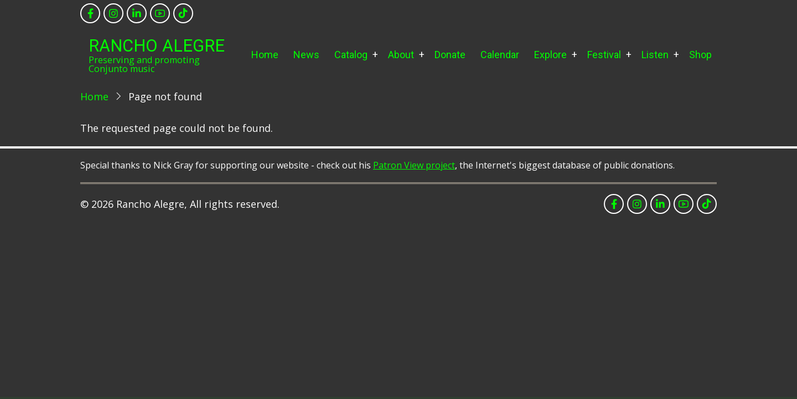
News (306, 54)
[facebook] (90, 13)
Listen (655, 54)
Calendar (499, 54)
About (401, 54)
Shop (700, 54)
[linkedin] (137, 13)
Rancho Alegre (157, 45)
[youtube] (160, 13)
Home (264, 54)
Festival (604, 54)
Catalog (351, 54)
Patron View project (414, 165)
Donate (449, 54)
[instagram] (113, 13)
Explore (550, 54)
